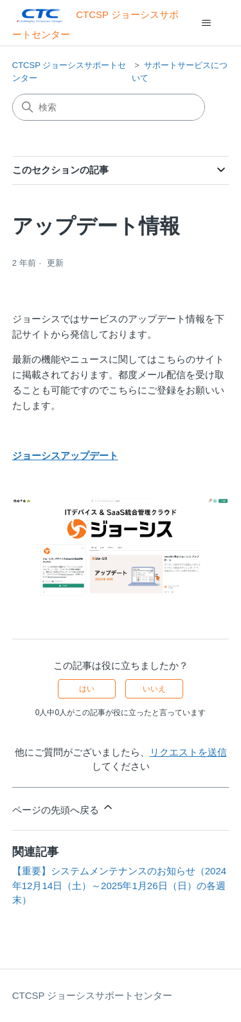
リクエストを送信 (188, 752)
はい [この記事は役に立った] (86, 688)
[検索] (108, 107)
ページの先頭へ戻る (63, 808)
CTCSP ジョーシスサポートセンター (92, 995)
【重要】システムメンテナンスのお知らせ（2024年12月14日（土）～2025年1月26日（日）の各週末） (119, 885)
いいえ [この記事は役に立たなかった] (154, 688)
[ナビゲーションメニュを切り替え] (206, 23)
